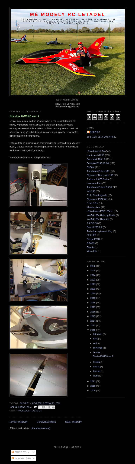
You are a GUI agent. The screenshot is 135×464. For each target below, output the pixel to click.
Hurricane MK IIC (95, 155)
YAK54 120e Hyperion (98, 219)
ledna (96, 375)
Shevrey (95, 132)
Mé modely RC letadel (67, 14)
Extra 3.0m (92, 203)
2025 (93, 270)
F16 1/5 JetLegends (97, 195)
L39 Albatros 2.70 (96, 151)
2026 (93, 266)
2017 (93, 307)
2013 (93, 325)
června (97, 352)
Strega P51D (93, 239)
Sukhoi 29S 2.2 (94, 227)
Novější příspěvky (18, 422)
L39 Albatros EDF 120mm (100, 211)
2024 (93, 275)
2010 (93, 386)
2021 (93, 289)
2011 (93, 381)
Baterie (90, 247)
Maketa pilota (93, 207)
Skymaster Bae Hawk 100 (100, 175)
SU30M (90, 167)
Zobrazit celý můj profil (101, 137)
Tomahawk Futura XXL (98, 171)
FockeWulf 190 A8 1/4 (30, 411)
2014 (93, 321)
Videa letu (92, 251)
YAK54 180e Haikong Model (101, 215)
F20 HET (91, 235)
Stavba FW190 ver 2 (24, 116)
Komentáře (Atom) (40, 428)
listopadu (98, 334)
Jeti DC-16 (92, 223)
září (95, 343)
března (97, 371)
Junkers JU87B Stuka (98, 179)
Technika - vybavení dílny (99, 231)
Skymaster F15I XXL (97, 199)
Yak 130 (91, 191)
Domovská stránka (46, 422)
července (98, 347)
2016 (93, 311)
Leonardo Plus (94, 183)
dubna (96, 366)
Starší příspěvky (73, 422)
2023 (93, 279)
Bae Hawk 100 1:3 (96, 159)
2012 (93, 330)
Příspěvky (21, 452)
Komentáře (21, 458)
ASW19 (91, 243)
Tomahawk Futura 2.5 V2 (99, 187)
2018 (93, 302)
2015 (93, 316)
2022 (93, 284)
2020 (93, 293)
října (95, 338)
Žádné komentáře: (21, 407)
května (97, 362)
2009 (93, 390)
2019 (93, 298)
